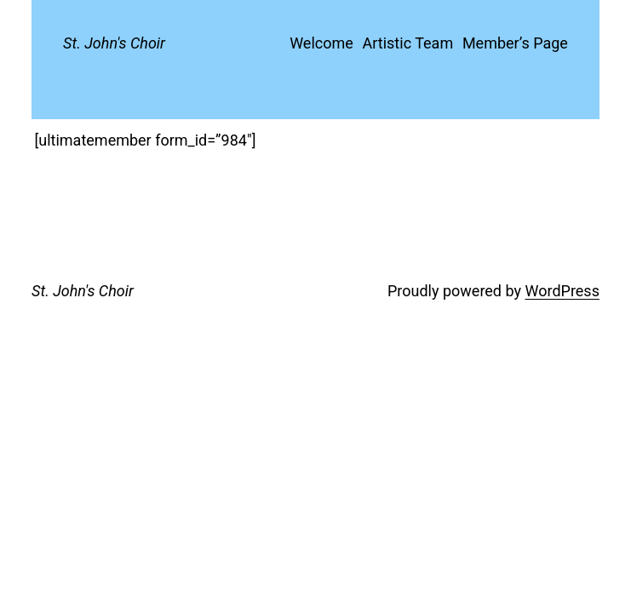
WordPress (562, 291)
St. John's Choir (114, 43)
